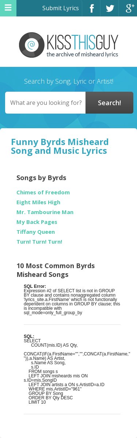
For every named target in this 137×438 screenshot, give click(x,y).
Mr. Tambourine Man (44, 212)
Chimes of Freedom (43, 192)
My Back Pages (36, 222)
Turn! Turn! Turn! (39, 241)
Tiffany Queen (35, 232)
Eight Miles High (38, 202)
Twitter (109, 11)
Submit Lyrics (60, 8)
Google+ (128, 11)
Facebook (91, 11)
